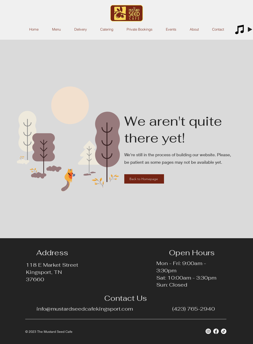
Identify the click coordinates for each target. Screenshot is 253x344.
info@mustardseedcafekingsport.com (84, 308)
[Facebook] (216, 331)
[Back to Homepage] (144, 179)
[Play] (250, 29)
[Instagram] (208, 331)
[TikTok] (223, 331)
